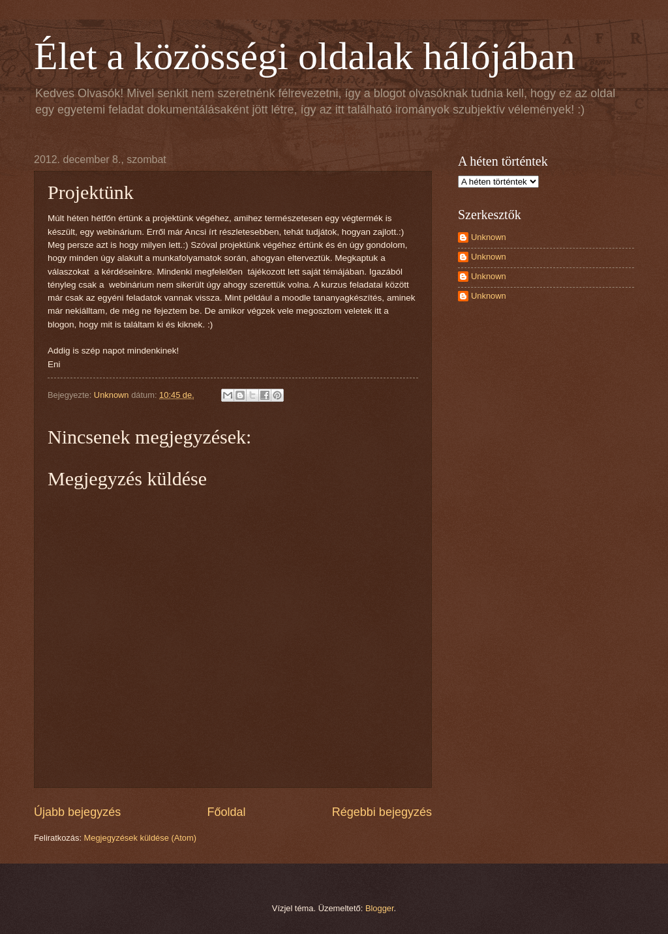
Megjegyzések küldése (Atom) (140, 838)
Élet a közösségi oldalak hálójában (304, 56)
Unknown (488, 237)
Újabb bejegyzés (77, 812)
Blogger (379, 908)
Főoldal (226, 812)
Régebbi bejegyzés (382, 812)
